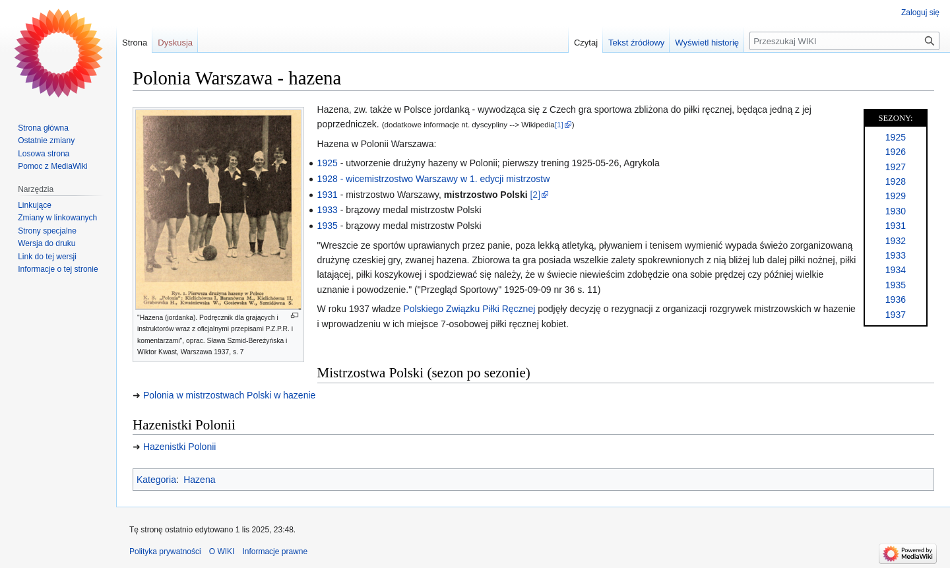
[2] (535, 194)
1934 (895, 270)
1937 (895, 314)
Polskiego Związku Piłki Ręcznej (469, 308)
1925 (895, 137)
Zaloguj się (920, 12)
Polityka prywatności (165, 551)
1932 (895, 241)
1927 (895, 167)
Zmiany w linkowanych (57, 217)
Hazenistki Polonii (179, 446)
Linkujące (34, 205)
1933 (895, 255)
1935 (895, 285)
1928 (895, 181)
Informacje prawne (274, 551)
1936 (895, 299)
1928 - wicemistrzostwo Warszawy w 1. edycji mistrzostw (433, 179)
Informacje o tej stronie (58, 269)
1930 (895, 211)
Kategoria (156, 479)
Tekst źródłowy (636, 42)
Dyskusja (175, 42)
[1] (559, 124)
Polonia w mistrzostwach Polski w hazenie (229, 395)
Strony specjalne (47, 231)
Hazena (199, 479)
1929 (895, 196)
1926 (895, 151)
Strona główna (43, 128)
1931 (895, 225)
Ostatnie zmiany (46, 140)
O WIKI (222, 551)
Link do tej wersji (47, 256)
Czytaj (586, 42)
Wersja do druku (46, 243)
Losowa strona (43, 153)
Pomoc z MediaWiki (52, 166)
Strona (134, 42)
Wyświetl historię (707, 42)
